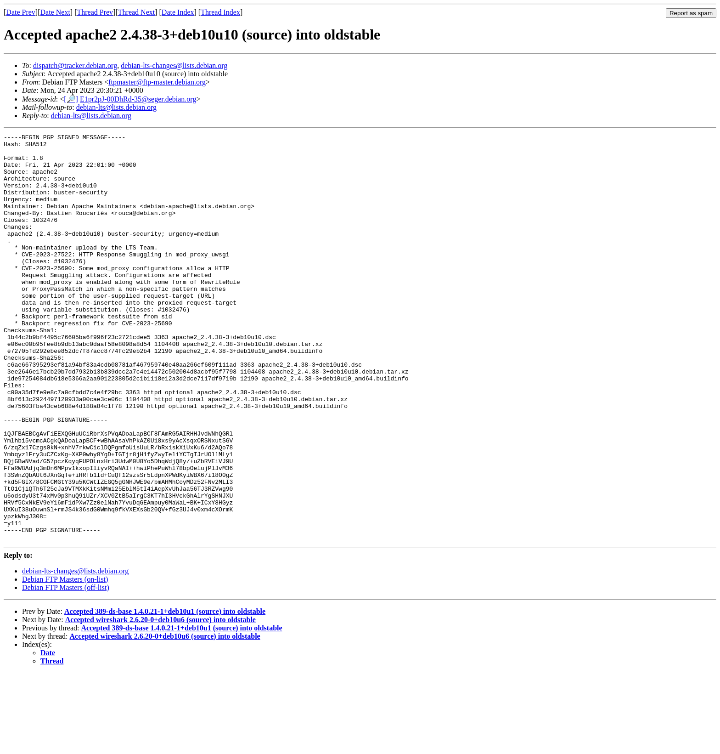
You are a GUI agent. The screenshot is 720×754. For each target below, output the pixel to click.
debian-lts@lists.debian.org (116, 107)
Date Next (55, 12)
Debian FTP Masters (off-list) (65, 669)
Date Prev (20, 12)
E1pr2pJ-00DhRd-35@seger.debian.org (138, 99)
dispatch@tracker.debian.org (75, 65)
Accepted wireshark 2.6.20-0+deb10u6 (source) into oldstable (160, 701)
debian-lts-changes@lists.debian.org (174, 65)
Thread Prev (95, 12)
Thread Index (220, 12)
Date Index (178, 12)
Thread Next (136, 12)
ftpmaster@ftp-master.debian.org (157, 82)
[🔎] (71, 99)
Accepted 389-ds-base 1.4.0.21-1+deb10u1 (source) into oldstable (164, 693)
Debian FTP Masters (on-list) (65, 660)
